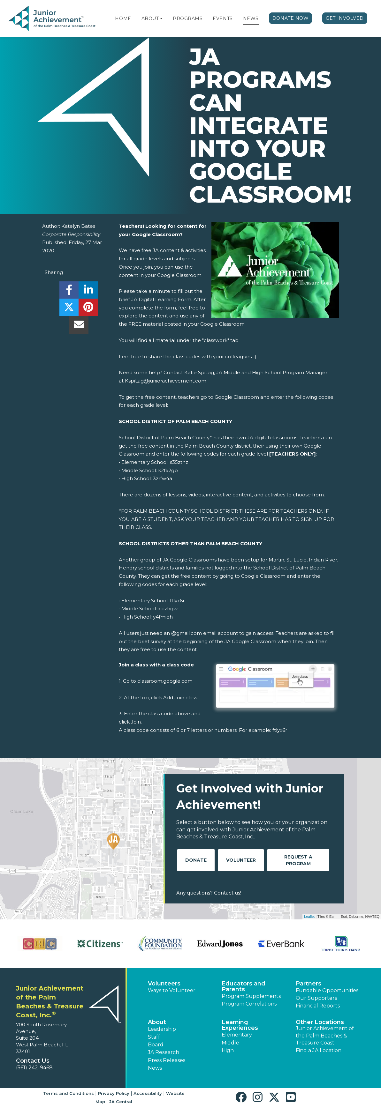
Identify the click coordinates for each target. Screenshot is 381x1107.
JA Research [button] (163, 1052)
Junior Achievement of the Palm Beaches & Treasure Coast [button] (325, 1035)
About (150, 18)
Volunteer (241, 860)
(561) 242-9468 (34, 1068)
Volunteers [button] (164, 983)
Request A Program (298, 860)
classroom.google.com (165, 681)
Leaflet (309, 916)
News (251, 18)
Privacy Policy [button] (113, 1093)
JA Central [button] (120, 1101)
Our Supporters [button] (316, 998)
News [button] (155, 1068)
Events (222, 18)
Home (123, 18)
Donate (196, 860)
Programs (187, 18)
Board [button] (156, 1045)
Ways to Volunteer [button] (171, 990)
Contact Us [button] (33, 1061)
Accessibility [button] (147, 1093)
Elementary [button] (237, 1035)
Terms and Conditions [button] (68, 1093)
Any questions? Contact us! (208, 893)
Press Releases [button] (166, 1060)
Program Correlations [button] (249, 1004)
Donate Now (290, 18)
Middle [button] (230, 1043)
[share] (69, 292)
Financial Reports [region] (318, 1006)
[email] (78, 326)
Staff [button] (154, 1037)
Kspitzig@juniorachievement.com (165, 381)
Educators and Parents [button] (243, 986)
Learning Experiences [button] (240, 1025)
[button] (161, 18)
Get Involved (345, 18)
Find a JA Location (318, 1050)
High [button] (228, 1050)
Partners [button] (308, 983)
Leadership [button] (162, 1029)
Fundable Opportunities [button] (327, 990)
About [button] (157, 1022)
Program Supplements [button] (251, 996)
